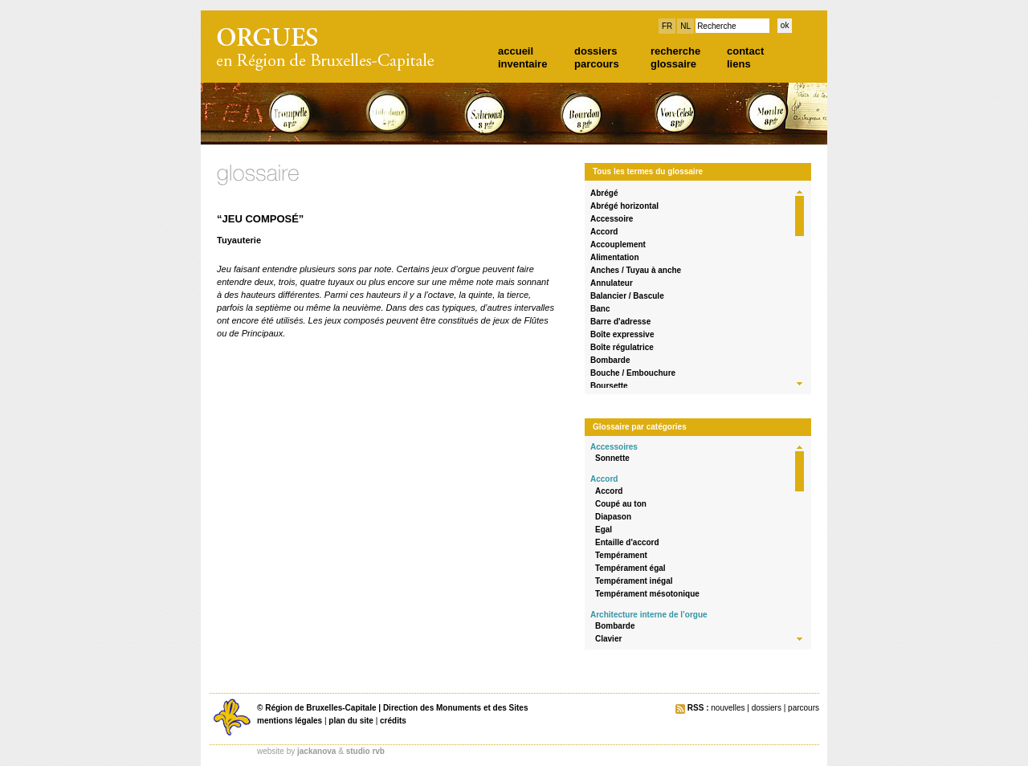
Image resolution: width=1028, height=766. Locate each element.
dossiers (595, 51)
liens (739, 64)
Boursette (609, 385)
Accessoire (611, 218)
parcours (596, 64)
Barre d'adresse (620, 321)
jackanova (316, 751)
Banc (600, 308)
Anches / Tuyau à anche (635, 270)
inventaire (522, 64)
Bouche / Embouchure (632, 373)
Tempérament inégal (634, 581)
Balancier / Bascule (627, 295)
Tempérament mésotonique (647, 593)
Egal (603, 529)
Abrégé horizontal (624, 206)
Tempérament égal (630, 568)
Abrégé (604, 193)
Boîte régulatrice (622, 347)
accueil (515, 51)
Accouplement (618, 244)
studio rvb (365, 751)
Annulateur (611, 283)
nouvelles (727, 707)
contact (745, 51)
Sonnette (612, 458)
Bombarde (610, 360)
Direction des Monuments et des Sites (455, 707)
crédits (393, 720)
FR (667, 26)
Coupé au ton (621, 503)
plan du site (350, 720)
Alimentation (614, 257)
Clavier (608, 638)
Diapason (613, 516)
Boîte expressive (622, 334)
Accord (604, 231)
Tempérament (621, 555)
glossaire (673, 64)
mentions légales (289, 720)
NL (685, 26)
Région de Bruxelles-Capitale (320, 707)
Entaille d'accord (627, 542)
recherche (675, 51)
